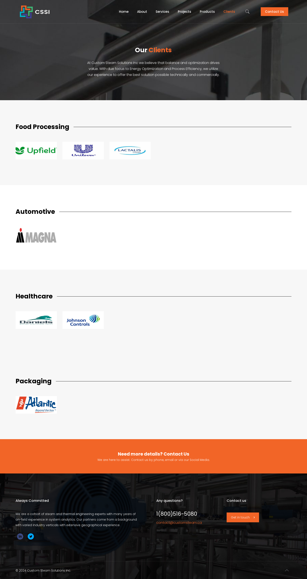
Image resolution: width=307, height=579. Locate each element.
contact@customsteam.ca (179, 522)
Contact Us (274, 11)
